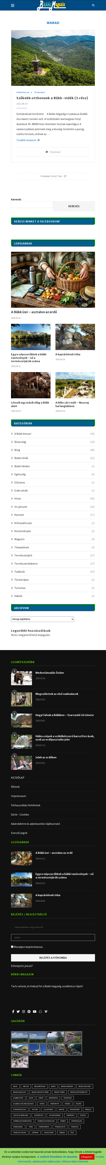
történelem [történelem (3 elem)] (30, 1128)
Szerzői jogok (19, 833)
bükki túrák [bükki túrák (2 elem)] (79, 1092)
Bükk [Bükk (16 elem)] (55, 1086)
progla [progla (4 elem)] (32, 1116)
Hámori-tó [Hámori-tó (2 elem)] (71, 1104)
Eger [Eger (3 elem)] (54, 1098)
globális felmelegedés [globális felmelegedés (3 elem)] (38, 1104)
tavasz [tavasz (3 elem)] (31, 1122)
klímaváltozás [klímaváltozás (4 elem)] (31, 1110)
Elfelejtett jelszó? (22, 966)
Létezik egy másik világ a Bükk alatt (30, 404)
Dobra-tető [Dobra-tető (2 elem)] (41, 1098)
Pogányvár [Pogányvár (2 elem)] (18, 1116)
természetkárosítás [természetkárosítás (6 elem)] (49, 1122)
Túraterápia (39, 92)
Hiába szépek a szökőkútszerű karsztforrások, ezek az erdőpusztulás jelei (65, 738)
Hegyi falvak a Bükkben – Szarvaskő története (65, 715)
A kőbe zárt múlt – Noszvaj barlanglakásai (72, 404)
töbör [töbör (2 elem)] (16, 1128)
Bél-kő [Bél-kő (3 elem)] (27, 1086)
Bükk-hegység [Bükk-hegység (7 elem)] (19, 1092)
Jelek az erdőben (46, 757)
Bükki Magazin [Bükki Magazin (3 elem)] (38, 1092)
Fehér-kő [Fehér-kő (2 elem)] (17, 1104)
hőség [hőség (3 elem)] (85, 1104)
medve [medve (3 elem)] (75, 1110)
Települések (54, 547)
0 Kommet (53, 152)
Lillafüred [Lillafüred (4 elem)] (61, 1110)
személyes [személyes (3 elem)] (68, 1116)
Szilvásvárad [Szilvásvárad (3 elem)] (85, 1116)
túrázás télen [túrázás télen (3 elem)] (49, 1134)
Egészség (54, 474)
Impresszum (18, 796)
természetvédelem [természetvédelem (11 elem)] (73, 1122)
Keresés (16, 199)
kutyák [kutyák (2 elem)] (47, 1110)
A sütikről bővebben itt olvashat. (57, 1156)
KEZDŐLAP (17, 777)
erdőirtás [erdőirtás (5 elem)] (78, 1098)
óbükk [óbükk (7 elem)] (16, 1140)
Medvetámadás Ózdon (50, 673)
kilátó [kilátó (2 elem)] (16, 1110)
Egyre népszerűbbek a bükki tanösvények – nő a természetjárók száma (28, 358)
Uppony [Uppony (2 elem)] (65, 1134)
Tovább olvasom (28, 140)
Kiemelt (54, 515)
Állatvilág (54, 442)
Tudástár (54, 572)
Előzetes (54, 482)
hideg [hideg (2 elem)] (58, 1104)
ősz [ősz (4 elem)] (27, 1140)
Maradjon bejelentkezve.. (27, 947)
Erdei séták (54, 491)
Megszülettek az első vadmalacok (57, 694)
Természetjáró (54, 555)
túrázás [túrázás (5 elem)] (33, 1134)
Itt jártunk (54, 507)
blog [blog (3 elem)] (15, 1086)
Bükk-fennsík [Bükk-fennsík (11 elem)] (69, 1086)
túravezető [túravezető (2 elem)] (18, 1134)
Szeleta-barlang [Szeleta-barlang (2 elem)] (50, 1116)
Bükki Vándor (54, 466)
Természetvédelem (54, 564)
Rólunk (15, 787)
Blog (54, 450)
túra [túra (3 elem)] (60, 1128)
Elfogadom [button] (87, 1157)
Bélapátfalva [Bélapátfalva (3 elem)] (41, 1086)
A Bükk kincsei (23, 92)
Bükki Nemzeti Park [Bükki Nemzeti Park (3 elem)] (59, 1092)
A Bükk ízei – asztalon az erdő (34, 312)
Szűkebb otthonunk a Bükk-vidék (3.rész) (52, 98)
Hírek (54, 499)
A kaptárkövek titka (67, 354)
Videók (54, 596)
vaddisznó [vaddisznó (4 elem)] (80, 1134)
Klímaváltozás (54, 523)
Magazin (54, 539)
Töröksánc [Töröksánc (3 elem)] (47, 1128)
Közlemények (54, 531)
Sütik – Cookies (20, 814)
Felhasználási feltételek (25, 805)
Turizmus (54, 588)
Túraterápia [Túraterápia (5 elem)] (73, 1128)
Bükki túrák (54, 458)
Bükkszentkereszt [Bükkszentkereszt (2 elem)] (21, 1098)
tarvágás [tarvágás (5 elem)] (17, 1122)
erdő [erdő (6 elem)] (65, 1098)
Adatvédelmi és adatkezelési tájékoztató (35, 824)
